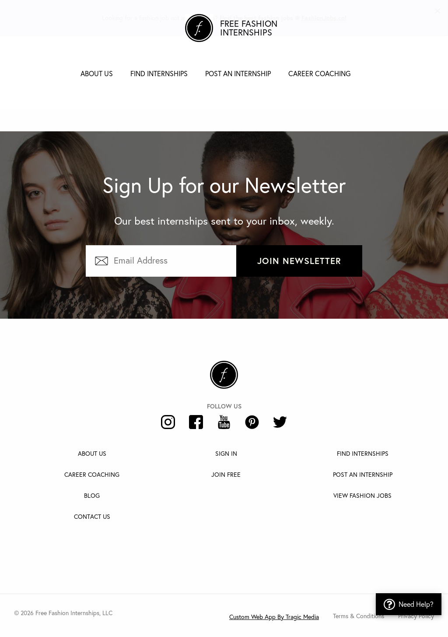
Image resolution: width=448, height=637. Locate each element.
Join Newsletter (299, 261)
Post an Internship (238, 73)
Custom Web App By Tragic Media (274, 616)
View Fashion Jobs (362, 495)
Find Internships (159, 73)
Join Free (226, 474)
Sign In (226, 453)
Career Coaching (319, 73)
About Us (96, 73)
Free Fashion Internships (248, 28)
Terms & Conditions (358, 616)
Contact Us (92, 516)
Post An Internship (362, 474)
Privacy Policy (416, 616)
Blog (92, 495)
